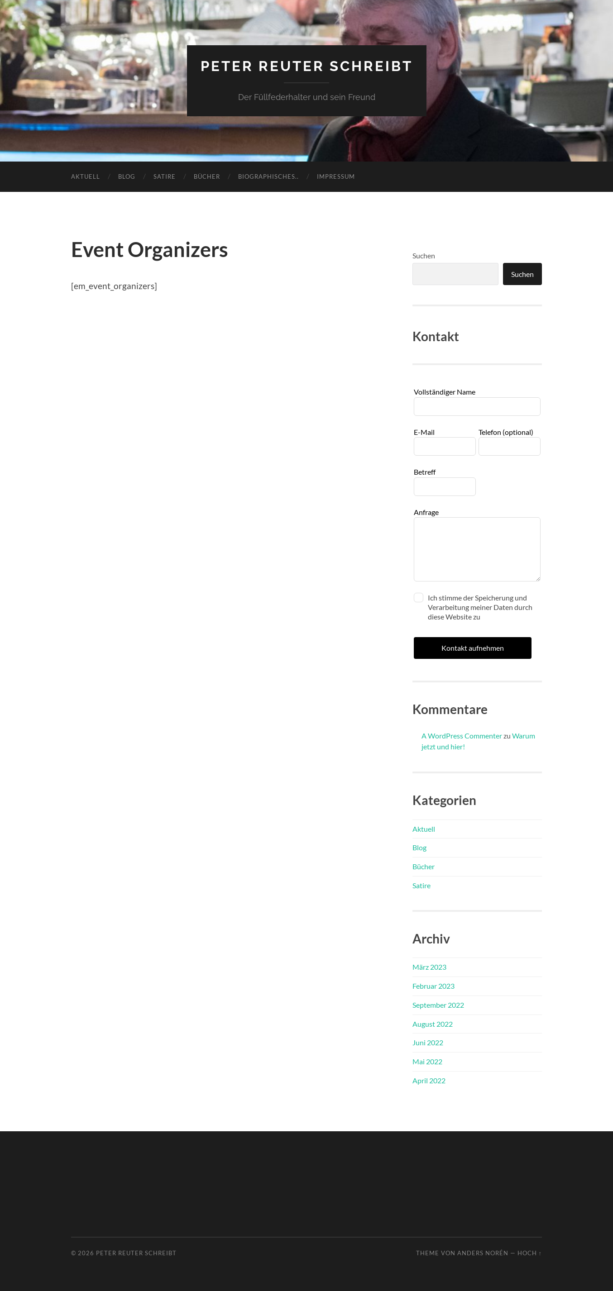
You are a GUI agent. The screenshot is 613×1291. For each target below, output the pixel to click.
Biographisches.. (268, 176)
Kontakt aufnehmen (472, 647)
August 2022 (432, 1023)
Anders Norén (482, 1253)
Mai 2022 (427, 1061)
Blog (126, 176)
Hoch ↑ (529, 1253)
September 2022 (438, 1004)
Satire (164, 176)
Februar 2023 (433, 985)
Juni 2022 (427, 1042)
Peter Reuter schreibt (306, 65)
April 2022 (428, 1080)
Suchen (423, 255)
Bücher (207, 176)
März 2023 (429, 966)
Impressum (336, 176)
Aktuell (85, 176)
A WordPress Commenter (461, 735)
